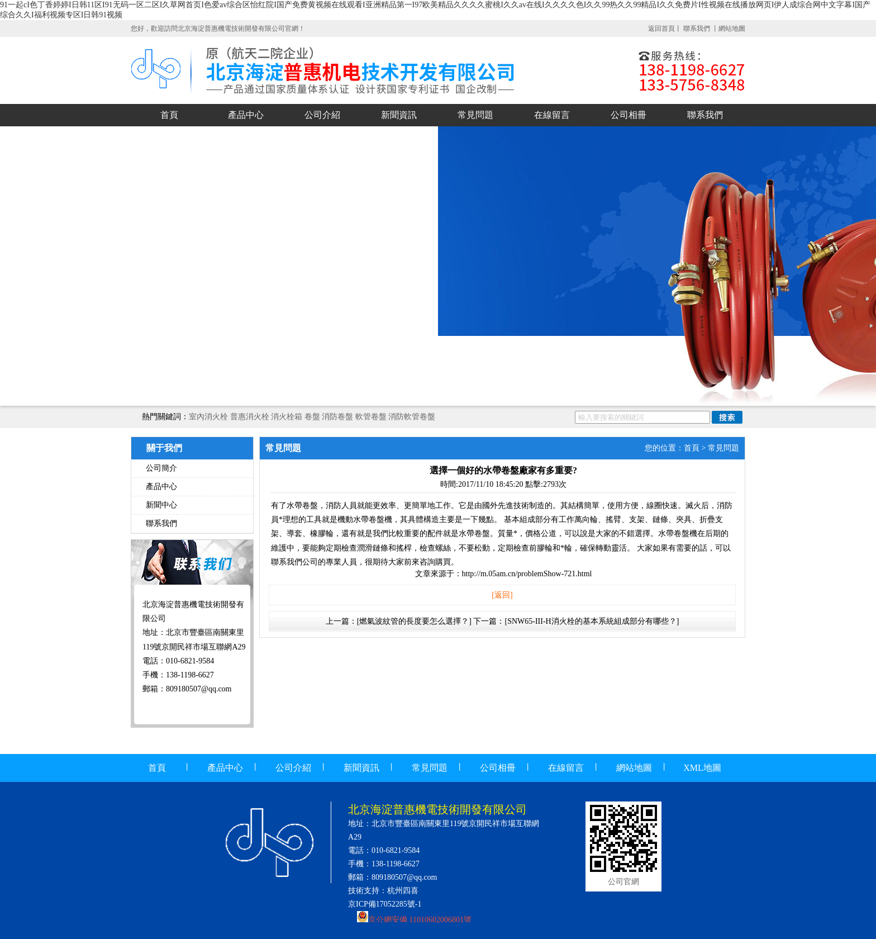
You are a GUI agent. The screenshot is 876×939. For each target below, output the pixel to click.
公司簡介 (161, 468)
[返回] (502, 595)
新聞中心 (161, 505)
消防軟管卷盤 (411, 416)
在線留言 (552, 115)
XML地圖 (702, 767)
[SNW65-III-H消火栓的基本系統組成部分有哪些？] (591, 621)
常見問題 (475, 115)
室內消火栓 (208, 416)
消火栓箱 (286, 416)
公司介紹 (322, 115)
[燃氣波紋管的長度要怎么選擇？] (414, 621)
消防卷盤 (337, 416)
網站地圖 (731, 28)
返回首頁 (661, 28)
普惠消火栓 (249, 416)
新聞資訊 (399, 115)
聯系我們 (697, 28)
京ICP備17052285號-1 (384, 904)
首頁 (169, 115)
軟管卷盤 (371, 416)
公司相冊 (628, 115)
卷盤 (312, 416)
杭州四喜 (402, 890)
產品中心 (246, 115)
